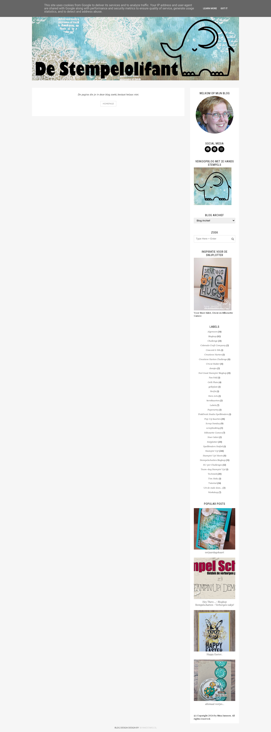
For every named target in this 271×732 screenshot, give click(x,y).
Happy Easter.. (214, 654)
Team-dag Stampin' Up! (213, 469)
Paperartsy (213, 409)
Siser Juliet (213, 437)
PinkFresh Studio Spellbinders (213, 414)
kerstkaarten (213, 400)
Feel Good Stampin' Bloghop (213, 373)
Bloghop (212, 336)
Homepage (108, 103)
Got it (224, 8)
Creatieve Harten (213, 354)
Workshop (213, 492)
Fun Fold (213, 377)
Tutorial (212, 483)
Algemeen (213, 331)
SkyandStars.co (147, 727)
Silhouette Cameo (213, 432)
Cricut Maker (213, 363)
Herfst (213, 391)
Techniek (212, 473)
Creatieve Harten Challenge (213, 359)
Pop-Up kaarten (212, 418)
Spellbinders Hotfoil (213, 446)
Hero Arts (213, 396)
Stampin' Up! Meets (213, 455)
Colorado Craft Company (213, 345)
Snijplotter (212, 441)
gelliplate (213, 386)
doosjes (213, 368)
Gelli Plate (213, 382)
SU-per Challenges (212, 464)
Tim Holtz (213, 478)
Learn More (210, 8)
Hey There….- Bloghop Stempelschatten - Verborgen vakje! (214, 603)
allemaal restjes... (214, 704)
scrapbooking (213, 427)
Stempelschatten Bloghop (212, 460)
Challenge (213, 340)
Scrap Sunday (213, 423)
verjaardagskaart (214, 552)
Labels (213, 405)
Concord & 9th (213, 350)
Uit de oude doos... (213, 487)
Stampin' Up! (212, 450)
